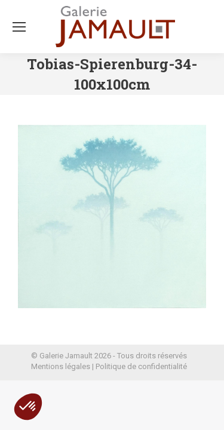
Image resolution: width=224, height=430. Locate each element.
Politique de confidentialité (141, 366)
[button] (28, 406)
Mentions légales (60, 366)
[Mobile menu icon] (19, 27)
